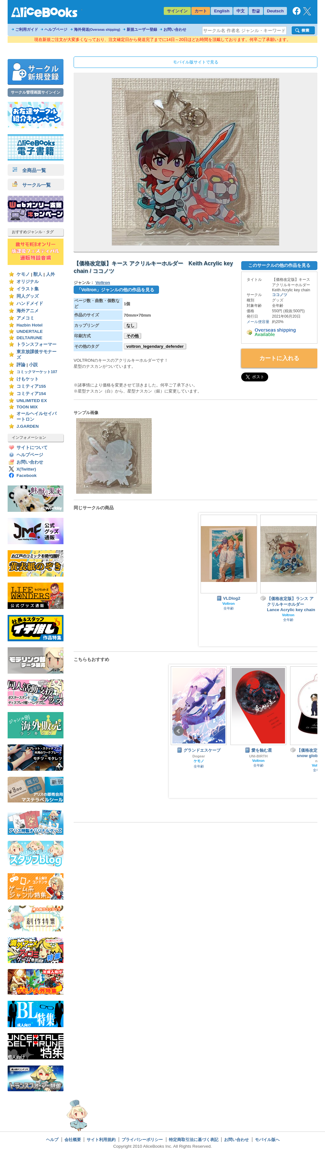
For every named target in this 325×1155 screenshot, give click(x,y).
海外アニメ (28, 310)
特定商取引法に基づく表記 (193, 1139)
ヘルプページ (55, 29)
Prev (179, 731)
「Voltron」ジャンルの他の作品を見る (115, 289)
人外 (50, 274)
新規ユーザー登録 (142, 29)
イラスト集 (28, 289)
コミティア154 (31, 393)
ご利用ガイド (26, 29)
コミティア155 (31, 386)
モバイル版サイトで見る (195, 62)
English (221, 11)
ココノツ (279, 295)
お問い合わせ (174, 29)
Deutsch (275, 11)
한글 (256, 11)
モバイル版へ (267, 1139)
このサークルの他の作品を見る (279, 265)
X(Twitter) (26, 469)
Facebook (26, 475)
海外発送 (97, 29)
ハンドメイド (30, 303)
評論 (21, 364)
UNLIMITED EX (32, 400)
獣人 (37, 274)
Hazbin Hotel (30, 325)
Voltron (103, 282)
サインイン (177, 11)
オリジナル (28, 281)
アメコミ (25, 318)
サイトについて (32, 447)
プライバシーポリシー (142, 1139)
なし (130, 325)
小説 (33, 364)
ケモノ (23, 274)
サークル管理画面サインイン (35, 92)
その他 (132, 335)
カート (201, 11)
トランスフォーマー (36, 344)
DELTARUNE (30, 337)
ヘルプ (52, 1139)
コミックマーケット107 (37, 372)
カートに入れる (279, 358)
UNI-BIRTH (258, 756)
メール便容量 (258, 322)
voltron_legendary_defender (155, 346)
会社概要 (72, 1139)
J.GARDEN (28, 426)
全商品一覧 (29, 170)
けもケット (28, 379)
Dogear (198, 756)
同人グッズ (28, 296)
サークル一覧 (31, 185)
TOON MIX (27, 407)
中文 (240, 11)
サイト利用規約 (101, 1139)
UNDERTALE (30, 331)
